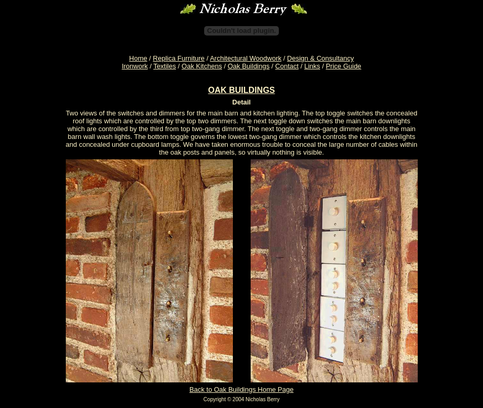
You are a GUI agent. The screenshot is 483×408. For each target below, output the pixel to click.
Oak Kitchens (202, 66)
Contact (287, 66)
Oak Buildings (248, 66)
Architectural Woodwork (245, 58)
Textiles (165, 66)
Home (138, 58)
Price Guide (343, 66)
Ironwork (135, 66)
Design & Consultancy (320, 58)
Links (312, 66)
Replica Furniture (179, 58)
